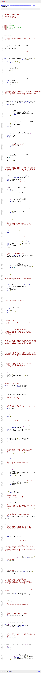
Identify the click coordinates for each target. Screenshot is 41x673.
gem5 (2, 5)
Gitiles (6, 671)
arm (5, 5)
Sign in (39, 1)
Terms (12, 671)
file (22, 9)
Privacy (9, 671)
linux (8, 5)
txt (36, 671)
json (39, 671)
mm (34, 5)
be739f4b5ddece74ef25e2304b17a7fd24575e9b (20, 5)
